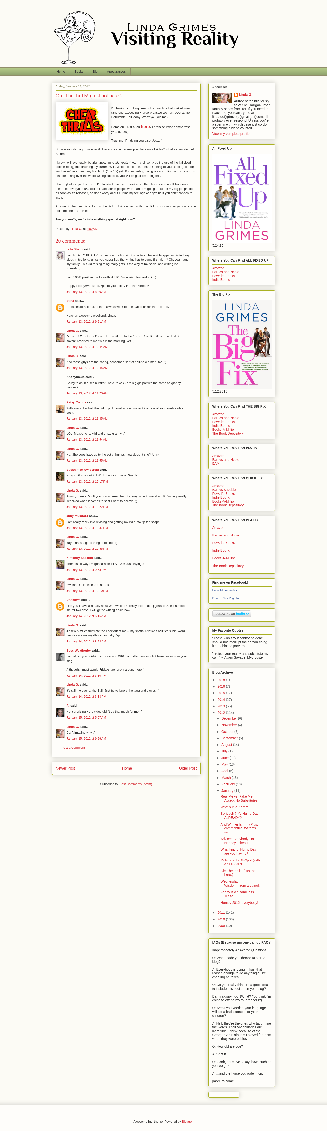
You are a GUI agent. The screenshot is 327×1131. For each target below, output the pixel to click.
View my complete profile (231, 134)
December (229, 718)
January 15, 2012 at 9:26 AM (86, 738)
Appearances (116, 71)
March (226, 778)
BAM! (216, 463)
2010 (221, 919)
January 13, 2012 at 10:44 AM (87, 347)
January (227, 791)
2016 (221, 686)
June (225, 758)
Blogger (187, 1121)
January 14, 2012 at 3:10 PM (86, 675)
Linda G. (73, 330)
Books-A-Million (224, 429)
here (145, 126)
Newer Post (65, 768)
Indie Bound (221, 280)
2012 (221, 712)
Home (61, 71)
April (225, 771)
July (224, 751)
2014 (221, 699)
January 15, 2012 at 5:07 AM (86, 717)
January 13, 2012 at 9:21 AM (86, 321)
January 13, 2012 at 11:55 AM (87, 460)
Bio (95, 71)
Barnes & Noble (224, 490)
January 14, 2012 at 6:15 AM (86, 616)
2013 (221, 706)
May (225, 764)
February (228, 784)
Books (79, 71)
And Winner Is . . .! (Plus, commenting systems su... (239, 828)
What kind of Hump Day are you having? (238, 851)
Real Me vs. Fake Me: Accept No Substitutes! (239, 798)
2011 (221, 912)
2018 (221, 680)
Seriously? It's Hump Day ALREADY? (239, 816)
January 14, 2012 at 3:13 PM (86, 696)
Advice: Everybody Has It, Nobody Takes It (239, 841)
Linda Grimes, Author (224, 590)
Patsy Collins (76, 402)
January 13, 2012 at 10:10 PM (87, 591)
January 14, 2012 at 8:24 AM (86, 641)
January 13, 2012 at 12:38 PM (87, 548)
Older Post (188, 768)
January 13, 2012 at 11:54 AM (87, 439)
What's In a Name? (234, 807)
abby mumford (77, 516)
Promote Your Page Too (226, 598)
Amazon (218, 268)
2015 (221, 693)
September (230, 738)
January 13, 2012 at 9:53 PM (86, 570)
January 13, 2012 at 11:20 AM (87, 393)
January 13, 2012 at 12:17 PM (87, 481)
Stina (70, 301)
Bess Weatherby (79, 650)
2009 (221, 926)
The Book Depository (228, 433)
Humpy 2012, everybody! (239, 903)
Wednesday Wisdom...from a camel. (240, 883)
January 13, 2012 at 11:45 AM (87, 418)
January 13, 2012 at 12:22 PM (87, 507)
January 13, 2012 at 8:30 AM (86, 292)
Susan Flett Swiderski (83, 469)
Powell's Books (223, 276)
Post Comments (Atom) (136, 784)
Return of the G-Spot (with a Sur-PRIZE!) (240, 862)
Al (68, 705)
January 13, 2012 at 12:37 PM (87, 527)
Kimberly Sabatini (80, 558)
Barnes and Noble (225, 272)
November (229, 725)
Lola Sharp (75, 249)
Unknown (74, 600)
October (227, 732)
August (227, 745)
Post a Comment (73, 747)
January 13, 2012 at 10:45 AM (87, 368)
